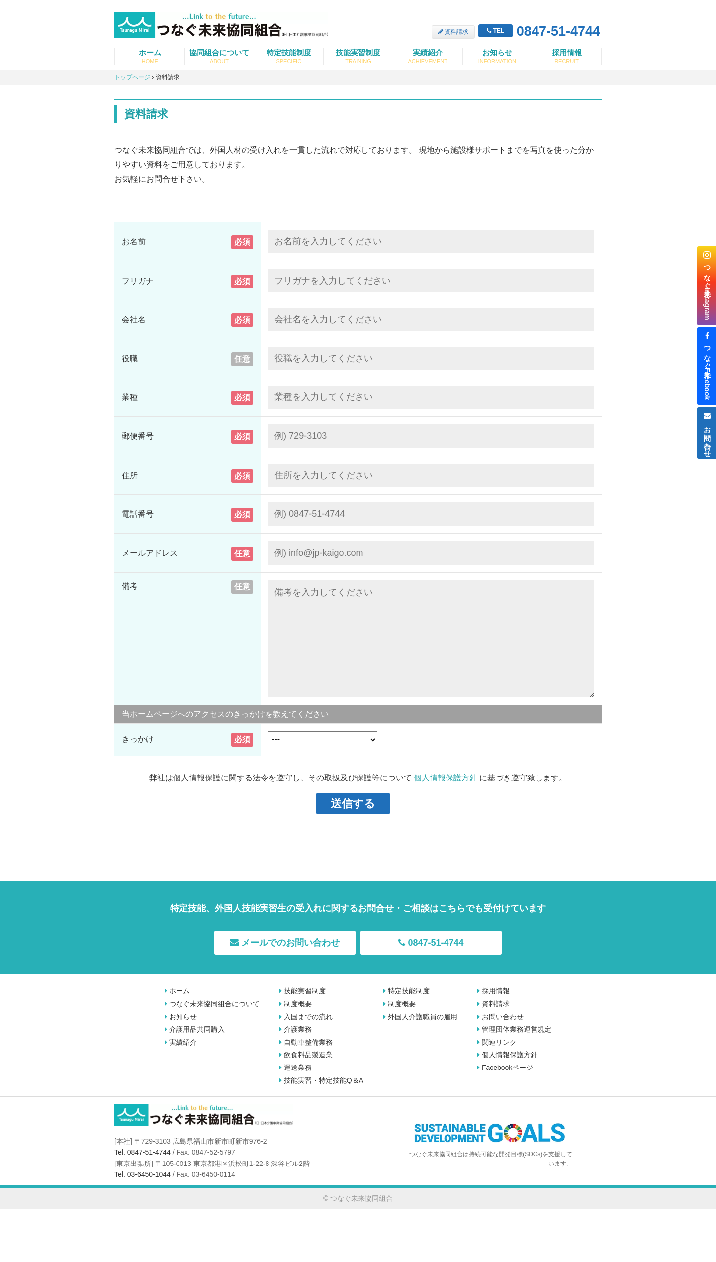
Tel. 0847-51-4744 (142, 1152)
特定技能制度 (288, 56)
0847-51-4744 (539, 32)
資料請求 (453, 31)
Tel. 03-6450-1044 (142, 1174)
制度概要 (295, 1004)
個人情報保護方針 (445, 778)
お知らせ (497, 56)
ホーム (149, 56)
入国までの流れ (306, 1017)
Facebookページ (505, 1067)
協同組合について (219, 56)
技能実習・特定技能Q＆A (321, 1080)
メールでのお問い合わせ (285, 943)
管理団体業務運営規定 (514, 1029)
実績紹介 (427, 56)
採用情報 (566, 56)
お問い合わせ (500, 1017)
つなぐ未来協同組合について (212, 1004)
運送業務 (295, 1067)
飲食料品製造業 (306, 1055)
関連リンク (497, 1042)
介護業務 (295, 1029)
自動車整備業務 (306, 1042)
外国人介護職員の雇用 (420, 1017)
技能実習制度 (358, 56)
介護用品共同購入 (195, 1029)
